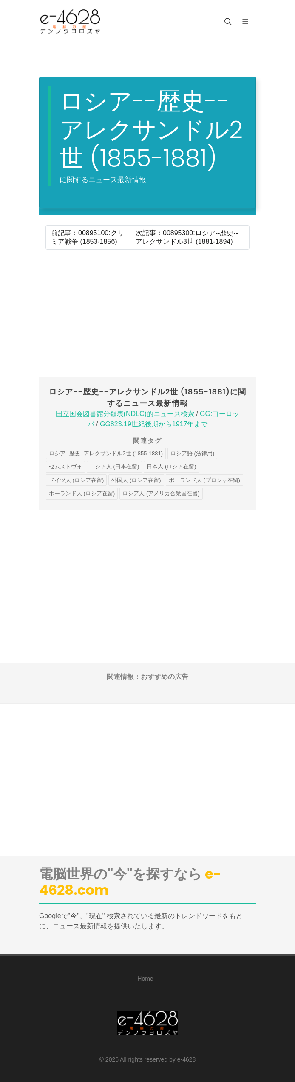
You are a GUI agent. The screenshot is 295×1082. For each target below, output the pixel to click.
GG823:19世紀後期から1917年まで (153, 424)
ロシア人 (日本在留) (114, 466)
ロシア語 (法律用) (192, 453)
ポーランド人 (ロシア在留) (82, 493)
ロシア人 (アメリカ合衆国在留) (160, 493)
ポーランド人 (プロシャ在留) (204, 480)
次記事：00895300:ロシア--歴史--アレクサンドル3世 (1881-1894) (187, 237)
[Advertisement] (147, 313)
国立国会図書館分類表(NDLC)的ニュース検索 (125, 413)
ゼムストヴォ (65, 466)
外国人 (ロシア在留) (136, 480)
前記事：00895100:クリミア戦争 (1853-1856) (87, 237)
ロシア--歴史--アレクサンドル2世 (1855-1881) (106, 453)
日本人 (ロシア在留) (171, 466)
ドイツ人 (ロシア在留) (76, 480)
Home (145, 978)
